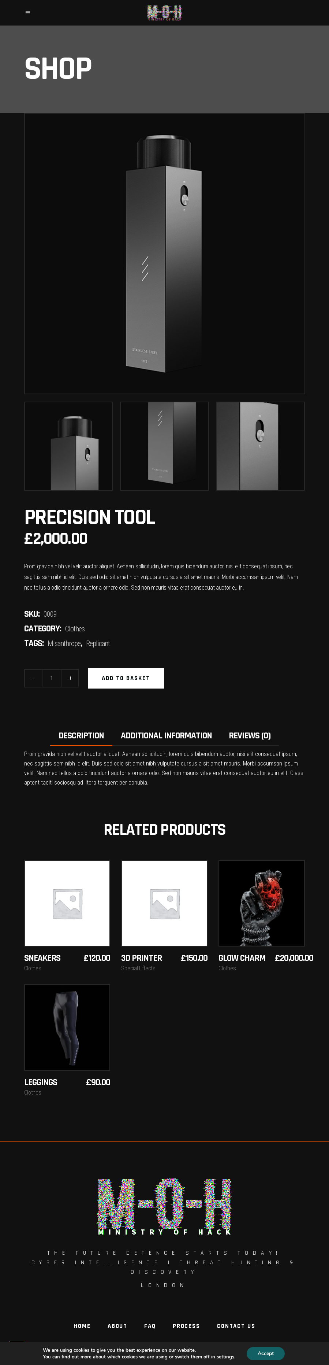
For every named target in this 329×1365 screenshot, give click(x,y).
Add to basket (126, 678)
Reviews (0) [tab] (249, 736)
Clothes (75, 628)
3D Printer (141, 958)
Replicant (98, 643)
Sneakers (42, 958)
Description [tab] (81, 736)
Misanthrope (64, 643)
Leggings (40, 1082)
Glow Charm (242, 958)
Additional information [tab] (166, 736)
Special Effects (138, 968)
